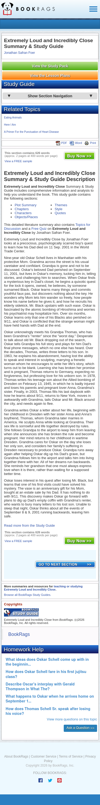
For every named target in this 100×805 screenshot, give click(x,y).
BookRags (19, 634)
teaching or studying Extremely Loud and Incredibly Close (43, 588)
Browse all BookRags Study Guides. (27, 594)
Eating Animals (13, 117)
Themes (61, 205)
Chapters (22, 209)
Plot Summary (26, 205)
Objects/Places (26, 217)
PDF (61, 142)
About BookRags (16, 756)
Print (90, 142)
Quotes (60, 213)
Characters (23, 213)
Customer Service (43, 756)
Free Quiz (39, 229)
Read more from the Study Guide (29, 525)
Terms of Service (71, 756)
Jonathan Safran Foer (19, 53)
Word (76, 142)
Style (58, 209)
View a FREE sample (18, 161)
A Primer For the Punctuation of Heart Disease (31, 131)
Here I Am (10, 124)
